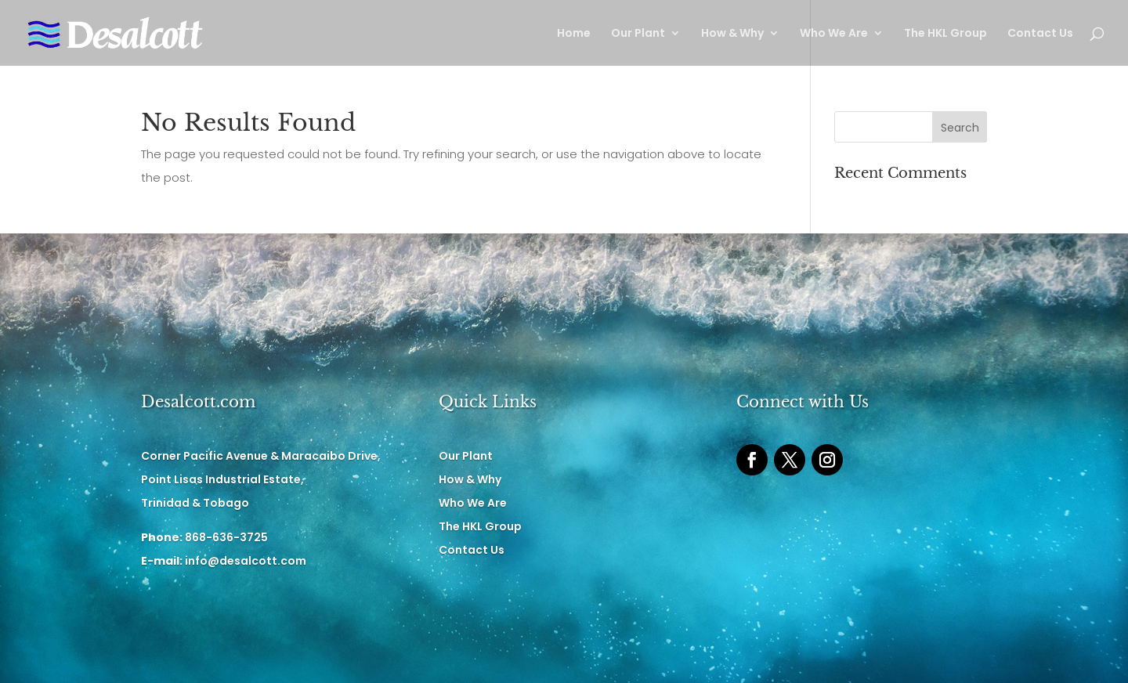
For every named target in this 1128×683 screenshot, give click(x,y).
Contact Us (1040, 34)
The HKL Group (945, 34)
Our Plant (638, 34)
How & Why (732, 34)
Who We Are (834, 34)
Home (574, 34)
